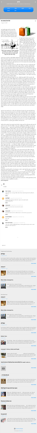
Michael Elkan (21, 430)
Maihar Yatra (4, 336)
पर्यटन (30, 8)
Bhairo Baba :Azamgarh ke (7, 280)
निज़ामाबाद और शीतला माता (6, 401)
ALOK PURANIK (8, 216)
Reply (6, 195)
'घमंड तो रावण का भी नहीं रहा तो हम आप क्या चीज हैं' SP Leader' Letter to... (16, 362)
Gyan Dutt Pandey (9, 222)
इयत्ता (18, 2)
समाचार (8, 10)
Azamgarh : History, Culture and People (10, 349)
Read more (33, 263)
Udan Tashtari (8, 191)
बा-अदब (5, 186)
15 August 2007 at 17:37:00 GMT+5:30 (19, 222)
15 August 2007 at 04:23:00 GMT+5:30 (17, 191)
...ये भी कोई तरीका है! (5, 375)
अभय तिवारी (7, 198)
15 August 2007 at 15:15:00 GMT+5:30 (18, 216)
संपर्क (15, 10)
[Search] (35, 2)
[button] (35, 21)
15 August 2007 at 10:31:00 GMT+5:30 (17, 205)
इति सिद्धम (3, 253)
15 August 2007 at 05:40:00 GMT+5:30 (16, 198)
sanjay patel (7, 205)
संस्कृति (23, 8)
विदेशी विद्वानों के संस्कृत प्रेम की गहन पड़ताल (9, 388)
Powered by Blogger (18, 428)
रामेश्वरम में (3, 266)
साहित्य (16, 8)
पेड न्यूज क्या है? (4, 414)
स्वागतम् (8, 8)
